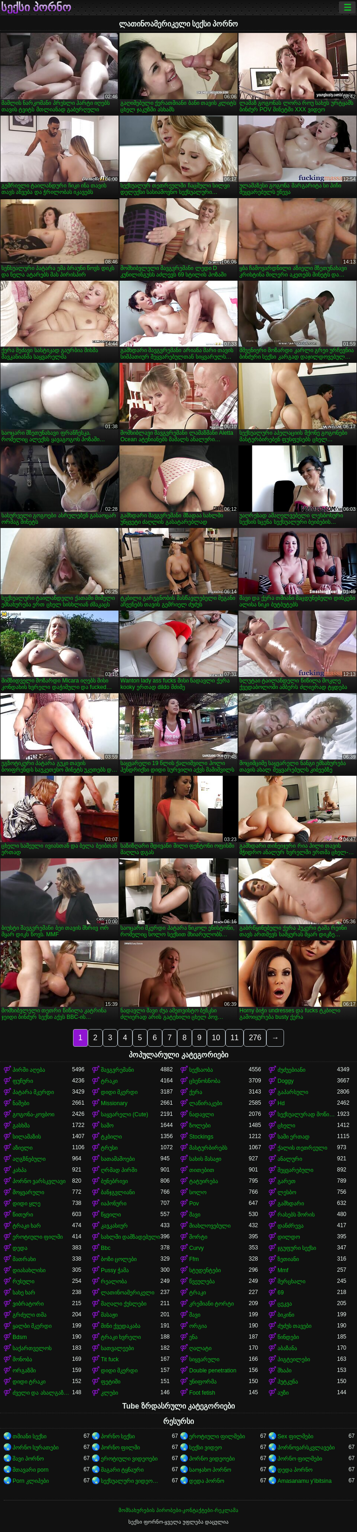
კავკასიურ (114, 1226)
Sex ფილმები (295, 1436)
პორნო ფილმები (300, 1458)
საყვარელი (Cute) (124, 1114)
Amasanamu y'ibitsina (304, 1481)
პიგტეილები (294, 1359)
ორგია (198, 1326)
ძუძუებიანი (291, 1070)
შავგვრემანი (117, 1070)
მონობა (22, 1359)
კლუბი (109, 1393)
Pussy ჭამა (115, 1270)
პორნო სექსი (118, 1436)
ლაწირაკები (205, 1103)
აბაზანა (287, 1348)
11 (235, 1038)
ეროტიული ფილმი (38, 1237)
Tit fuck (110, 1359)
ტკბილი (111, 1136)
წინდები (288, 1337)
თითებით (201, 1170)
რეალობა (114, 1281)
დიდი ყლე (26, 1203)
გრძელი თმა (29, 1315)
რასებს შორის (296, 1214)
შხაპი (284, 1370)
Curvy (196, 1248)
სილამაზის (27, 1136)
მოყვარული (28, 1192)
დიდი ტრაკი (29, 1381)
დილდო (289, 1237)
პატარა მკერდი (33, 1092)
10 (216, 1038)
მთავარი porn (30, 1470)
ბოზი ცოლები (119, 1259)
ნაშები (21, 1103)
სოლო (197, 1192)
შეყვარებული (295, 1170)
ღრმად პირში (119, 1170)
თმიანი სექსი (29, 1436)
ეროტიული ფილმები (217, 1436)
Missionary (114, 1103)
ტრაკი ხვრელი (121, 1337)
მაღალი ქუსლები (123, 1303)
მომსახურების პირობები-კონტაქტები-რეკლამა (178, 1510)
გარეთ (287, 1181)
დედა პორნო (295, 1470)
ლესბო (287, 1192)
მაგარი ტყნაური (122, 1470)
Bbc (106, 1248)
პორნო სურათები (36, 1447)
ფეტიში (110, 1381)
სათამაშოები (118, 1159)
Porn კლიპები (31, 1481)
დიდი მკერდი (119, 1092)
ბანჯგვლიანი (118, 1192)
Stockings (201, 1136)
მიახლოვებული (210, 1226)
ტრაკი (109, 1081)
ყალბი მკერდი (32, 1326)
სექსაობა (201, 1070)
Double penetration (212, 1370)
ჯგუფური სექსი (297, 1248)
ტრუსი (109, 1148)
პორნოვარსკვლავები (306, 1447)
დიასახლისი (29, 1270)
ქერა (195, 1092)
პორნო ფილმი (120, 1447)
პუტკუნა (288, 1381)
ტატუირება (203, 1181)
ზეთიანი (288, 1259)
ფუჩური (23, 1081)
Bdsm (20, 1337)
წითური (23, 1214)
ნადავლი (201, 1114)
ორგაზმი (24, 1370)
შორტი (198, 1237)
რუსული (23, 1281)
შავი (194, 1214)
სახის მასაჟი (205, 1159)
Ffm (194, 1259)
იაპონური (113, 1203)
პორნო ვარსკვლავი (39, 1181)
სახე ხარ (24, 1292)
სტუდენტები (205, 1270)
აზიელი (23, 1148)
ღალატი (200, 1348)
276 (255, 1038)
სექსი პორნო (36, 7)
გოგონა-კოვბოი (33, 1114)
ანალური (290, 1159)
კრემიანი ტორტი (211, 1303)
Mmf (283, 1270)
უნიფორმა (203, 1381)
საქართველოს (32, 1348)
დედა (20, 1248)
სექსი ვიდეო (205, 1447)
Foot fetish (202, 1393)
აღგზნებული (29, 1159)
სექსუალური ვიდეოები (130, 1481)
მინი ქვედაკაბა (120, 1326)
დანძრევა (291, 1226)
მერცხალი (291, 1281)
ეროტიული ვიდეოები (129, 1458)
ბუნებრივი (114, 1181)
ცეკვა (285, 1303)
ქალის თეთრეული (302, 1148)
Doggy (286, 1081)
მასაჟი (109, 1315)
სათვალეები (117, 1348)
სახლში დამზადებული (130, 1237)
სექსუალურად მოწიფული (307, 1114)
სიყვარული (204, 1359)
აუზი (283, 1393)
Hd (281, 1103)
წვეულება (202, 1281)
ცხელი (286, 1125)
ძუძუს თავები (294, 1326)
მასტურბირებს (208, 1148)
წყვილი (111, 1214)
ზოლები (200, 1125)
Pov (194, 1203)
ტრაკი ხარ (27, 1226)
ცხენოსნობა (204, 1081)
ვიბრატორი (28, 1303)
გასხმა (21, 1125)
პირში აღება (29, 1070)
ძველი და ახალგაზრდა (42, 1393)
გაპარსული (293, 1092)
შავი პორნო (28, 1458)
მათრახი (24, 1259)
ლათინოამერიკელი (127, 1292)
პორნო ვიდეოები (212, 1458)
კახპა (19, 1170)
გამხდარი (291, 1203)
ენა (193, 1337)
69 (281, 1292)
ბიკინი (286, 1315)
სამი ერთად (294, 1136)
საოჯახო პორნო (210, 1470)
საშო (107, 1125)
